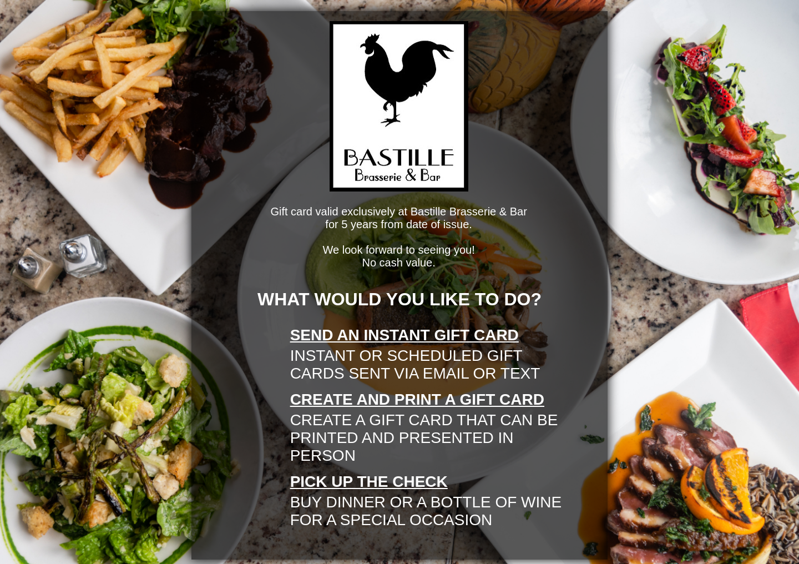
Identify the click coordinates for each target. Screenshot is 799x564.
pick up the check (369, 481)
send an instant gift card (404, 335)
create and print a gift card (417, 399)
